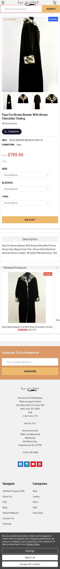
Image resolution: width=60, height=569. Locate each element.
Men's (35, 501)
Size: (5, 168)
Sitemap (7, 523)
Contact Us (12, 131)
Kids (35, 507)
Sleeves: (7, 182)
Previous (52, 268)
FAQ (5, 501)
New (35, 490)
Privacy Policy (32, 544)
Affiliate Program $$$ (14, 490)
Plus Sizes (38, 512)
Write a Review (9, 123)
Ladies (36, 496)
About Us (7, 496)
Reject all (30, 557)
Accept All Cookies (30, 564)
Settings (30, 550)
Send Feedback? (11, 512)
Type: (5, 196)
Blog (5, 507)
